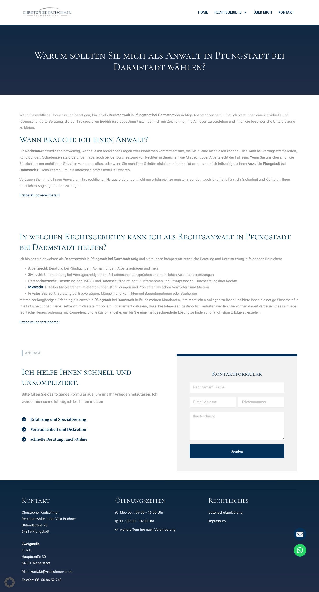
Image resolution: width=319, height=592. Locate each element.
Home (203, 12)
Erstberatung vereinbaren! (39, 195)
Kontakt (286, 12)
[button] (9, 582)
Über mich (263, 12)
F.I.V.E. (27, 550)
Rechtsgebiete (230, 12)
